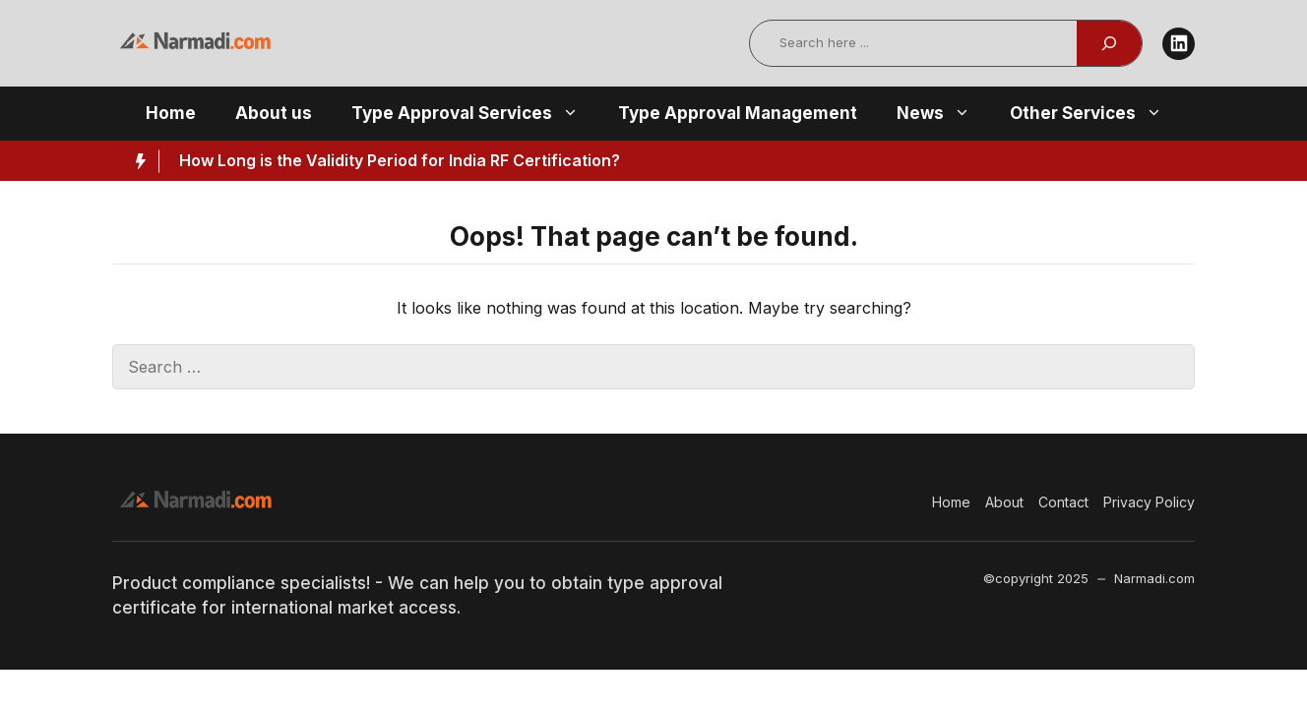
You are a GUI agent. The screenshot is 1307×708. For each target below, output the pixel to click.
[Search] (1109, 43)
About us (273, 113)
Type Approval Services (474, 114)
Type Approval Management (737, 113)
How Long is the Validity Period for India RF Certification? (399, 160)
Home (171, 113)
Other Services (1096, 114)
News (943, 114)
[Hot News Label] (135, 161)
